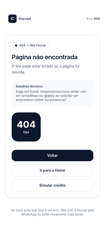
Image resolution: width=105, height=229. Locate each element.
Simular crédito (52, 185)
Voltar (52, 155)
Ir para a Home (52, 170)
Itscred (19, 19)
